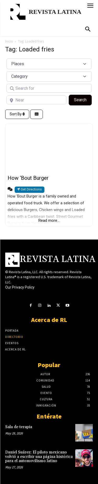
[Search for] (49, 88)
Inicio (9, 41)
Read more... (49, 220)
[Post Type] (49, 63)
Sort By (17, 114)
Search (83, 99)
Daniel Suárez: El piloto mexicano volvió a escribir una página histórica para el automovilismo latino (39, 456)
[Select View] (36, 114)
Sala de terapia (18, 427)
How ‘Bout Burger (28, 178)
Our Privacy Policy (19, 287)
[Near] (36, 99)
